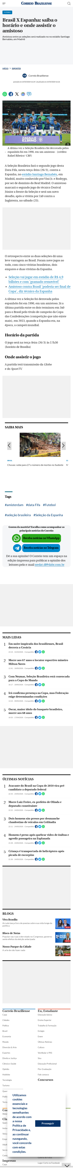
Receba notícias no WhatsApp (41, 538)
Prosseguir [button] (48, 1123)
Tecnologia (7, 1080)
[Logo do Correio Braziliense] (36, 3)
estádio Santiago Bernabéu (39, 174)
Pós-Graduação (44, 1069)
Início (5, 68)
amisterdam (15, 505)
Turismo (5, 1085)
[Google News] (23, 95)
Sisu (39, 1058)
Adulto (5, 1144)
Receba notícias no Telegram (41, 547)
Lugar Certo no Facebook (49, 1163)
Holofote (6, 1074)
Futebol (50, 505)
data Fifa (34, 505)
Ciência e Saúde (9, 1063)
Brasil (4, 1031)
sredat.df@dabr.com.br (49, 564)
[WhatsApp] (4, 95)
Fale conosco (43, 1074)
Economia (6, 1036)
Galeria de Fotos (45, 1157)
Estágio (41, 1031)
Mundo (5, 1042)
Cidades (5, 1020)
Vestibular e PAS (45, 1053)
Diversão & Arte (9, 1047)
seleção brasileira (19, 515)
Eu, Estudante (48, 1011)
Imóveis (5, 1128)
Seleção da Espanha (49, 515)
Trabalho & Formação (47, 1025)
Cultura (41, 1047)
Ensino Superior (44, 1020)
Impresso (9, 1160)
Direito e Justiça (9, 1058)
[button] (27, 1152)
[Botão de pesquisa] (69, 3)
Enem (40, 1036)
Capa (4, 1014)
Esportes (16, 68)
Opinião (5, 1069)
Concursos (45, 1080)
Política (5, 1025)
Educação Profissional (47, 1063)
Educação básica (45, 1014)
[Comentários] (29, 95)
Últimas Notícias (45, 1042)
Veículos (6, 1134)
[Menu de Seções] (4, 3)
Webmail (6, 1114)
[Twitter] (17, 95)
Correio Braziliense (16, 1011)
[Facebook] (11, 95)
